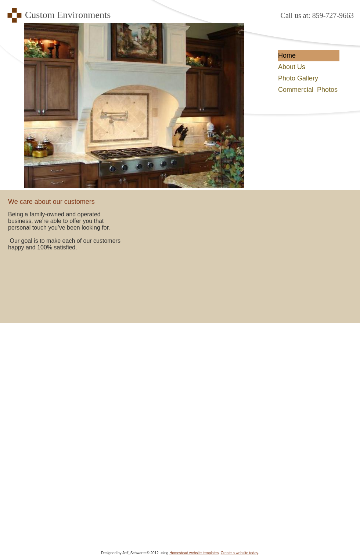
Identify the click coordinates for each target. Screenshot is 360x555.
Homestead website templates (194, 553)
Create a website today (239, 553)
